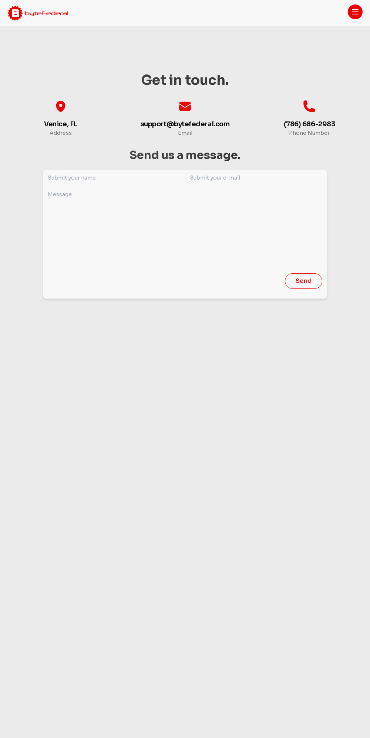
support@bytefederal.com (185, 124)
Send (304, 281)
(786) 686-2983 (309, 124)
